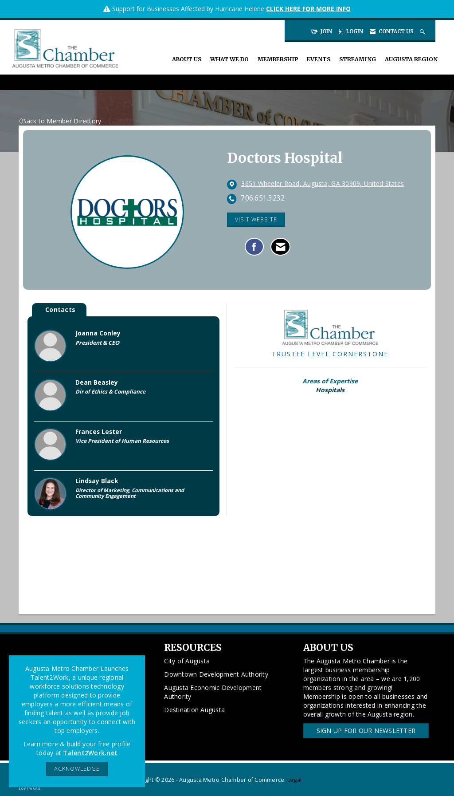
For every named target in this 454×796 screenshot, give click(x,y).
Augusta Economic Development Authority (213, 692)
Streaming (357, 59)
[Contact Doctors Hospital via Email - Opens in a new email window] (280, 247)
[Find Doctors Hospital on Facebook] (254, 247)
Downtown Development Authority (216, 674)
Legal (294, 780)
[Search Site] (423, 31)
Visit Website (256, 219)
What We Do (229, 59)
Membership (278, 59)
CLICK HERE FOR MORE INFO (308, 8)
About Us (186, 59)
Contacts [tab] (60, 309)
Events (318, 59)
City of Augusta (187, 661)
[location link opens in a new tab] (322, 184)
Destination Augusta (194, 709)
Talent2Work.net (90, 753)
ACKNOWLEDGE (77, 768)
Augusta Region (411, 59)
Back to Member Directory (60, 121)
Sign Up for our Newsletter (366, 730)
